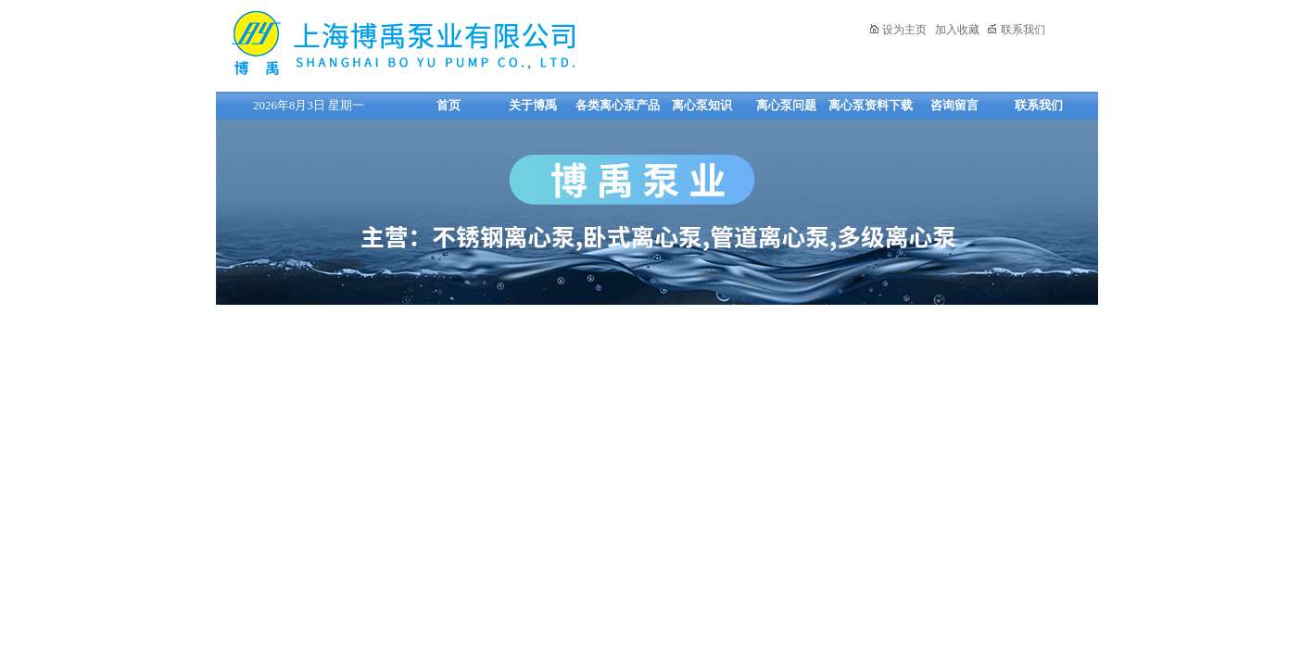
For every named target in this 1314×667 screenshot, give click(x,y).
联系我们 (1016, 29)
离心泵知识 (702, 105)
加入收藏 (957, 29)
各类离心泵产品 (617, 105)
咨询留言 (954, 105)
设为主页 (897, 29)
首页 (448, 105)
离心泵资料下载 (870, 105)
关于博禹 (533, 105)
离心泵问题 (786, 105)
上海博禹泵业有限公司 (461, 43)
